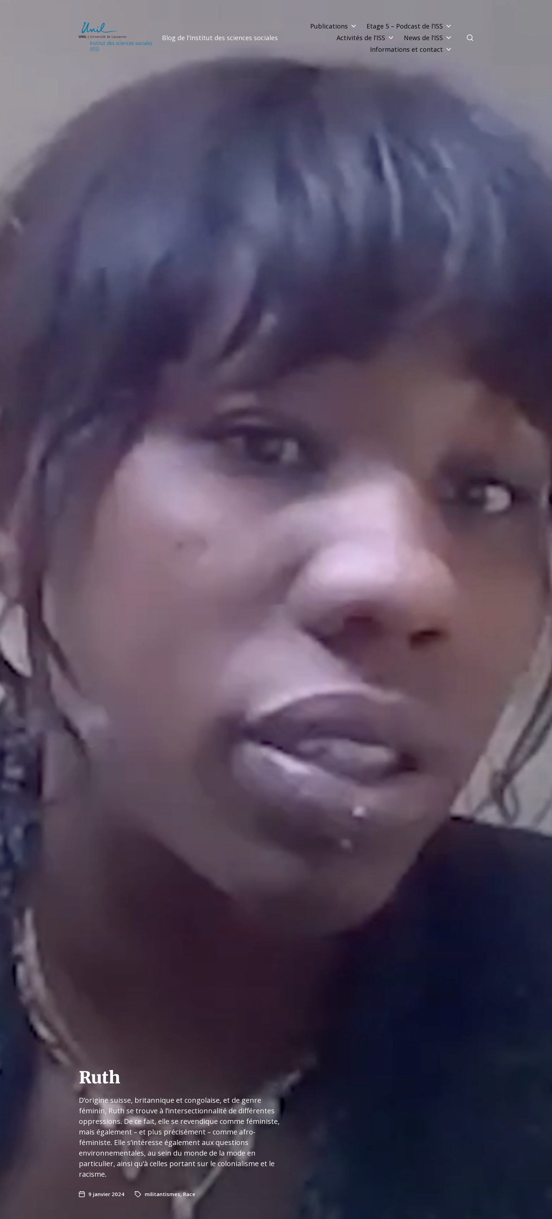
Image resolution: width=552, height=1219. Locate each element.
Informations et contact (406, 49)
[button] (470, 38)
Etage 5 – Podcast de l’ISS (404, 26)
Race (189, 1194)
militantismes (162, 1194)
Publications (329, 26)
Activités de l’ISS (361, 38)
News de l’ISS (423, 38)
